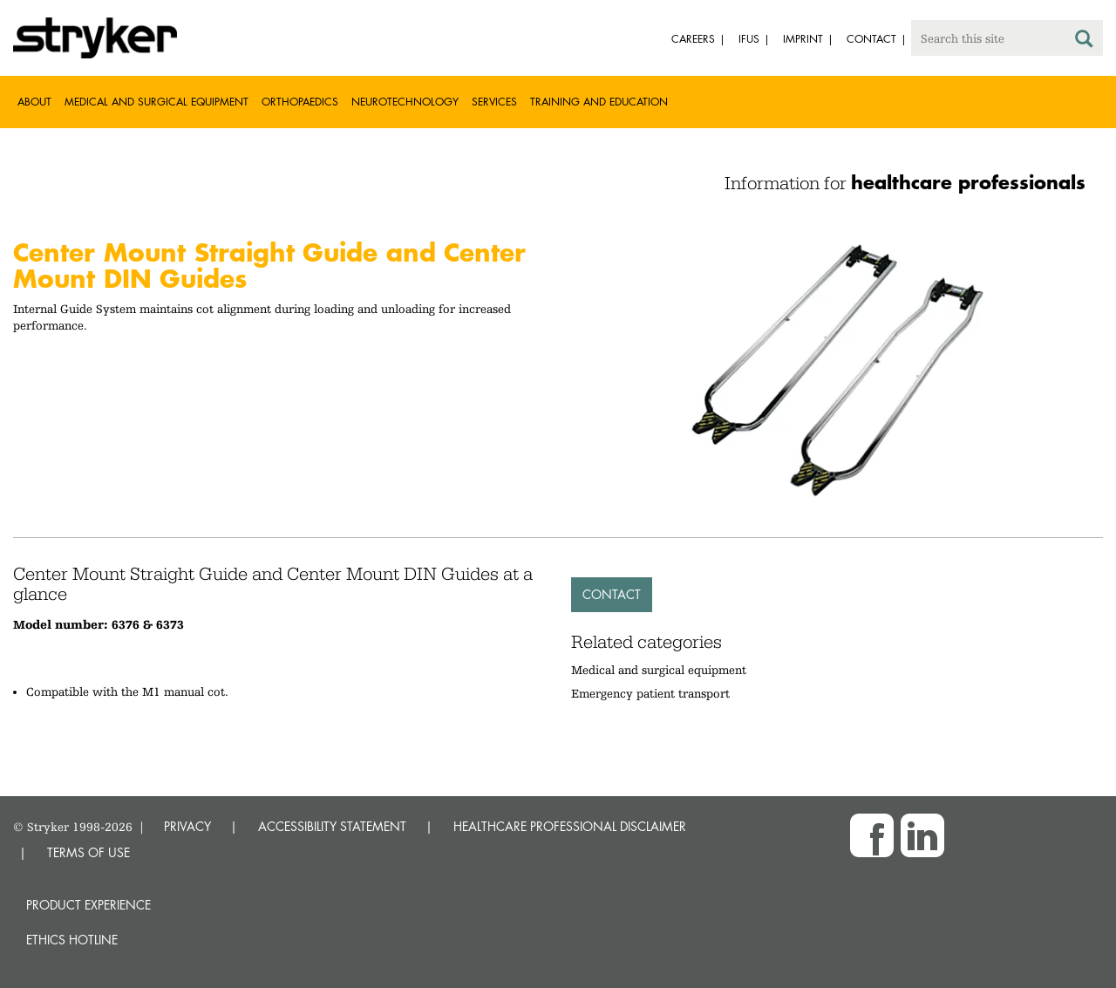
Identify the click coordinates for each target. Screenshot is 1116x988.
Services (494, 101)
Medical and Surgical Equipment (156, 101)
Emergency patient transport (650, 693)
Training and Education (599, 101)
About (34, 101)
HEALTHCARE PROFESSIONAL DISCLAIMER (569, 826)
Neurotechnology (405, 101)
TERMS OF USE (88, 852)
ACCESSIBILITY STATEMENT (332, 826)
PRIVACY (187, 826)
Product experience (88, 904)
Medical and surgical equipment (658, 670)
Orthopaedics (300, 101)
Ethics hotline (72, 939)
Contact (611, 594)
